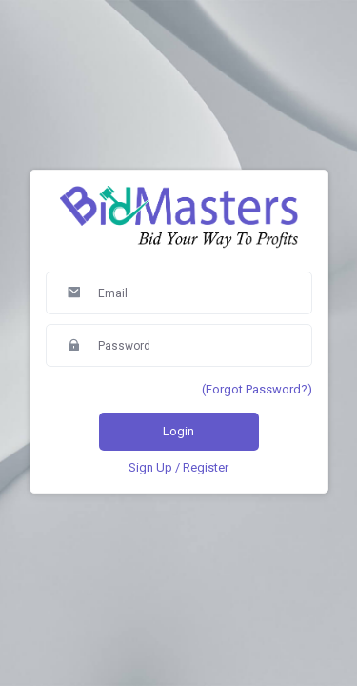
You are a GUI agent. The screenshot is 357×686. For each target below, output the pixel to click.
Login (178, 431)
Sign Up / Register (178, 467)
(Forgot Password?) (257, 389)
